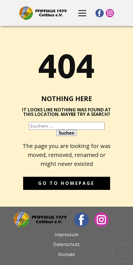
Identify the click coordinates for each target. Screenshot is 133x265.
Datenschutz (66, 244)
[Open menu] (82, 13)
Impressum (66, 234)
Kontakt (66, 254)
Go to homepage (66, 183)
